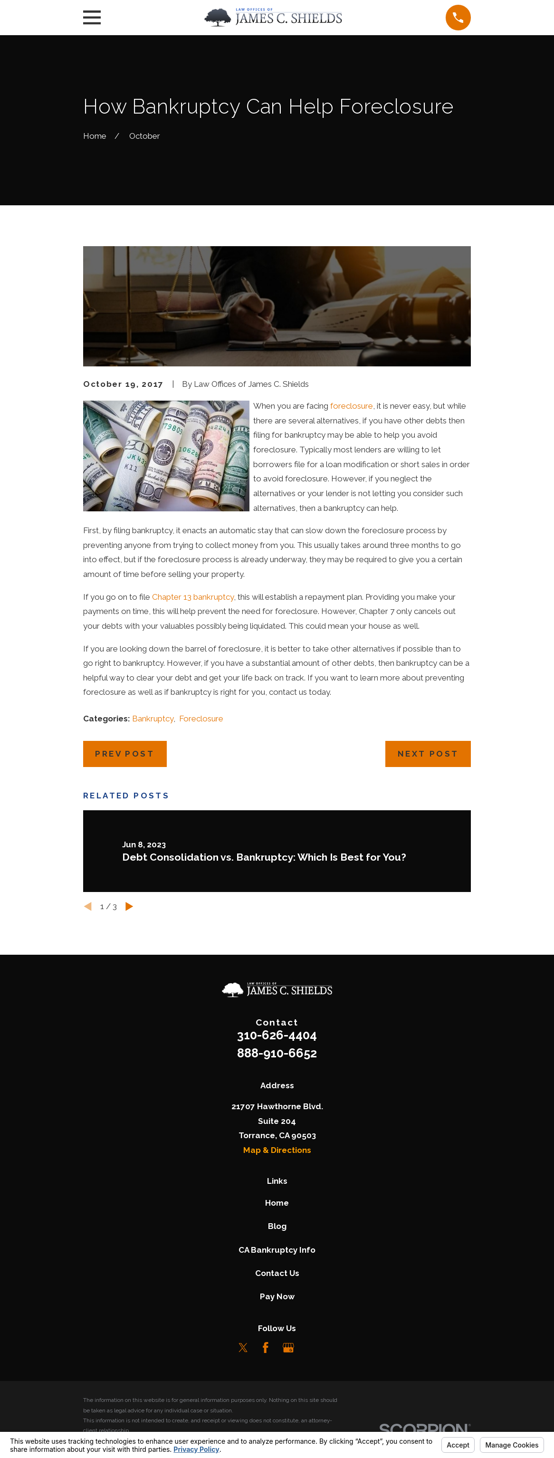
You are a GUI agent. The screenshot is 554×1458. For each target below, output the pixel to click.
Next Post (428, 753)
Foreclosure (201, 718)
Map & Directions (277, 1150)
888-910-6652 (277, 1053)
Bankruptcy (152, 718)
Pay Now (277, 1296)
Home (277, 1203)
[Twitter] (243, 1347)
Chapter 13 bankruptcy (193, 597)
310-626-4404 (277, 1035)
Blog (277, 1226)
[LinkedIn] (310, 1347)
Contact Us (277, 1273)
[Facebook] (265, 1347)
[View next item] (129, 906)
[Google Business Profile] (288, 1347)
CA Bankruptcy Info (277, 1250)
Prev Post (124, 753)
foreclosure (351, 406)
